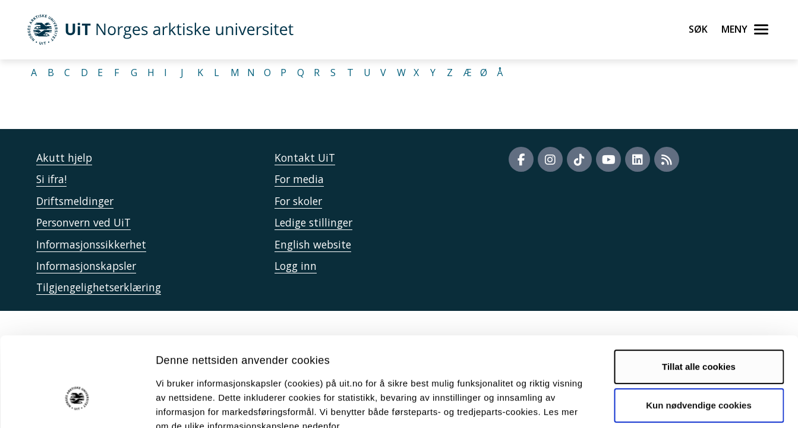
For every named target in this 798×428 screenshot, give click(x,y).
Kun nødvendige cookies (699, 336)
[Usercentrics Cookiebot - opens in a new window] (77, 405)
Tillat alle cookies (699, 297)
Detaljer (632, 404)
